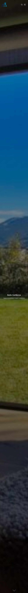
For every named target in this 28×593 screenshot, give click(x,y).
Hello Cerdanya (14, 295)
